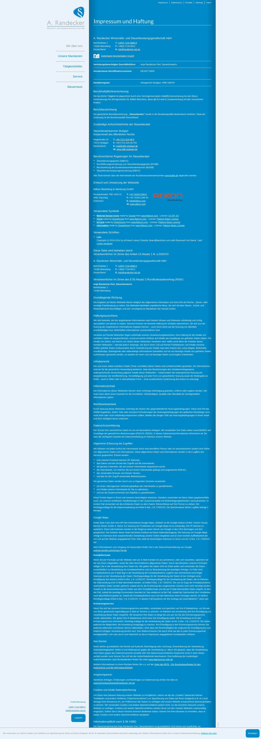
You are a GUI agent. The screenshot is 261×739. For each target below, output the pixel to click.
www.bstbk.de (169, 175)
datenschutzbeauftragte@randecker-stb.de (113, 683)
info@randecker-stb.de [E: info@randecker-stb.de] (128, 49)
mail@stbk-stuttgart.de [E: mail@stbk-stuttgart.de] (125, 146)
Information (102, 225)
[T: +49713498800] (126, 43)
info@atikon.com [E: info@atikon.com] (136, 201)
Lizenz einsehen (104, 243)
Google (130, 215)
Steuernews (74, 87)
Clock (99, 219)
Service (77, 76)
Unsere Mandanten (70, 56)
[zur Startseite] (66, 17)
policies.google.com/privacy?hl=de (109, 550)
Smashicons (117, 219)
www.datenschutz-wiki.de (158, 659)
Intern (205, 3)
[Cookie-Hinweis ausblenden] (253, 733)
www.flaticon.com (148, 215)
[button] (150, 56)
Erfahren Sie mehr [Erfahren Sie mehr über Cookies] (209, 733)
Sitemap (195, 3)
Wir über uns (74, 46)
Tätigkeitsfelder (72, 66)
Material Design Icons (107, 215)
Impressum (160, 3)
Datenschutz (174, 3)
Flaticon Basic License (165, 219)
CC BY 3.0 (171, 215)
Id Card (100, 222)
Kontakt (186, 3)
